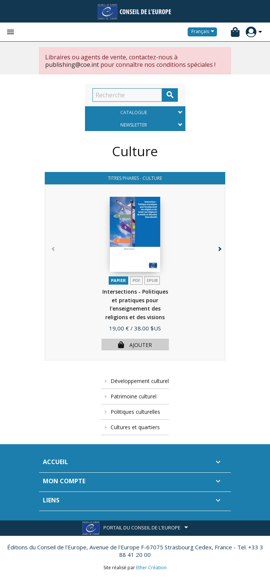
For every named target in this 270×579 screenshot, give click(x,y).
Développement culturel (140, 380)
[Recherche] (127, 95)
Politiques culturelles (135, 411)
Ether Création (151, 567)
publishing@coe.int (72, 64)
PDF (136, 280)
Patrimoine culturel (133, 396)
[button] (218, 278)
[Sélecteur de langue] (204, 31)
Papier (118, 280)
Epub (152, 280)
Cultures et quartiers (135, 427)
